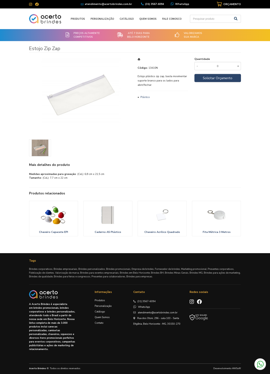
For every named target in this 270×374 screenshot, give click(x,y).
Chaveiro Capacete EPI (53, 232)
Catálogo (127, 19)
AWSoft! (236, 368)
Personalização (102, 19)
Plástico (145, 97)
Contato (99, 323)
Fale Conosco (172, 19)
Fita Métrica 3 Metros (216, 232)
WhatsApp (182, 4)
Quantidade (202, 59)
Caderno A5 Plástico (108, 232)
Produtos (78, 19)
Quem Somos (148, 19)
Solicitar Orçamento (217, 78)
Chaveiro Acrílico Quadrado (162, 232)
